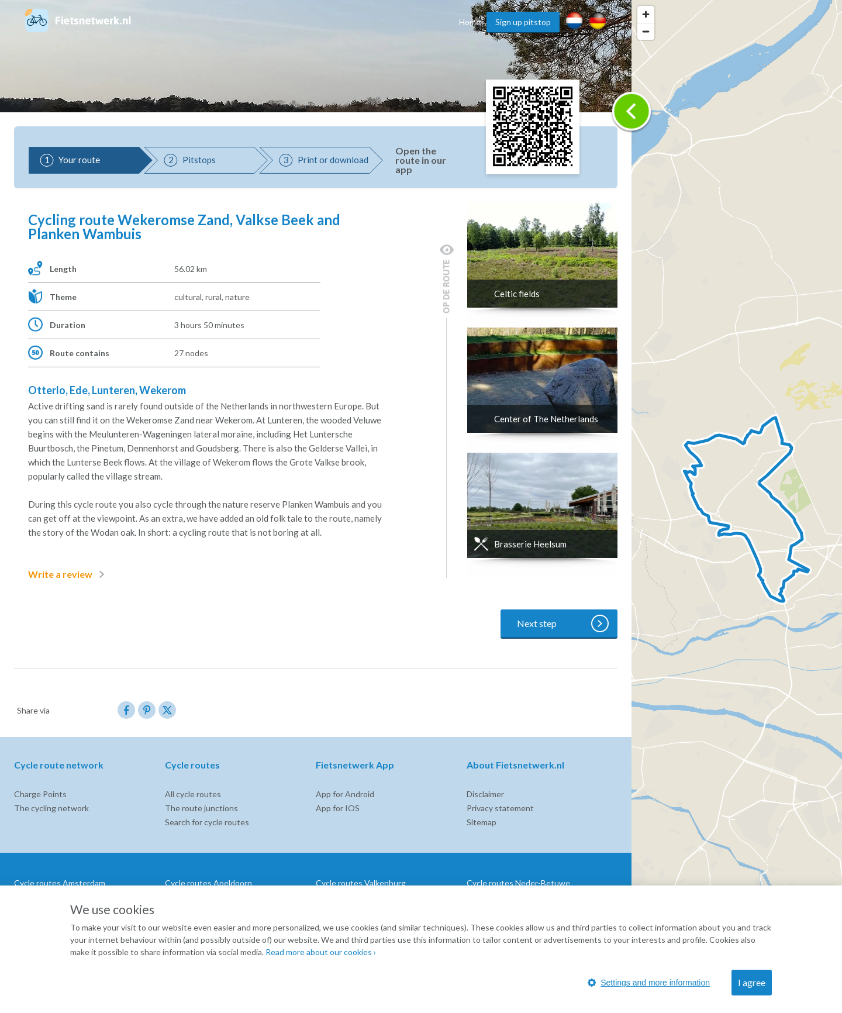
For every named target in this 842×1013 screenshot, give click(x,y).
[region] (737, 506)
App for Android (345, 794)
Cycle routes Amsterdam (59, 883)
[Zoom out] (645, 31)
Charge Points (40, 794)
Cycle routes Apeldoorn (208, 883)
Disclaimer (485, 794)
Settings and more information (649, 982)
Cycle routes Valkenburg (361, 883)
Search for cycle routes (207, 822)
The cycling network (51, 808)
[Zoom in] (645, 14)
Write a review (68, 574)
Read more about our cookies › (320, 952)
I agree (751, 982)
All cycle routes (193, 794)
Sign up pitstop (523, 22)
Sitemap (481, 822)
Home (470, 22)
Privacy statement (500, 808)
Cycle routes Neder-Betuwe (518, 883)
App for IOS (338, 808)
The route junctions (201, 808)
